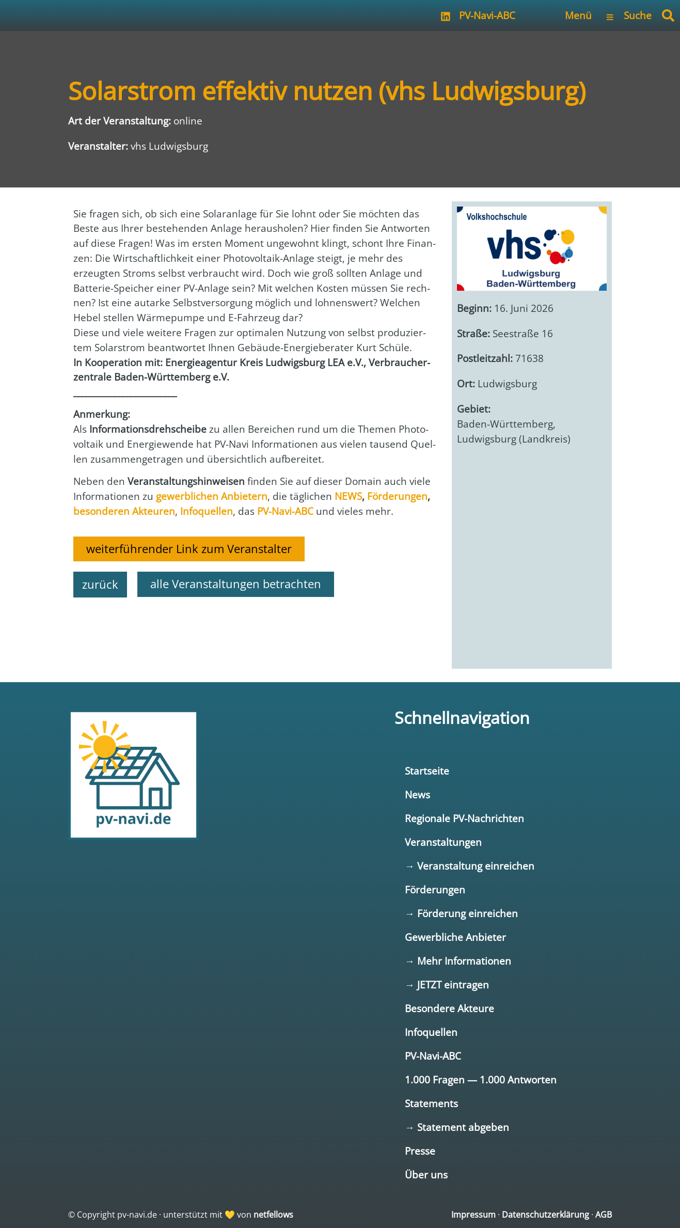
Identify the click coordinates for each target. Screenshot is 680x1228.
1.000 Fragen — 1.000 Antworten (481, 1080)
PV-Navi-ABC (487, 15)
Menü (578, 15)
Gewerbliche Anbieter (455, 937)
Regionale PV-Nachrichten (464, 818)
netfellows (273, 1214)
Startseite (427, 771)
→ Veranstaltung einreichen (469, 866)
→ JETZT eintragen (447, 984)
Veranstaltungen (443, 842)
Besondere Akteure (449, 1008)
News (417, 794)
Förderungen (435, 889)
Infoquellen (431, 1032)
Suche (638, 15)
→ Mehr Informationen (458, 961)
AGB (603, 1214)
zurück (100, 584)
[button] (668, 15)
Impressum (473, 1214)
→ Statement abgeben (457, 1127)
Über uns (426, 1175)
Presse (420, 1151)
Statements (431, 1103)
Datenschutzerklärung (545, 1214)
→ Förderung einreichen (461, 913)
